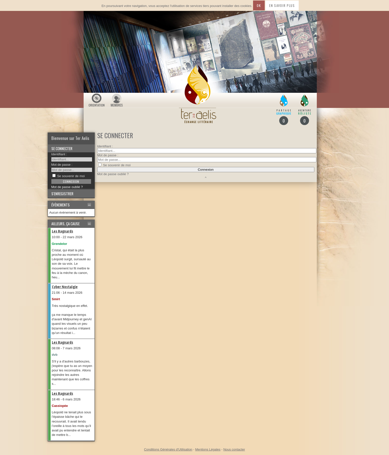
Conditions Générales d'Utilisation (168, 449)
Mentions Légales (208, 449)
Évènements (60, 204)
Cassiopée (60, 406)
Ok (259, 5)
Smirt (56, 299)
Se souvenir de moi (71, 176)
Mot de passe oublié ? (67, 187)
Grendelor (59, 244)
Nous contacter (234, 449)
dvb (55, 355)
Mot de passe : (61, 164)
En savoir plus (282, 5)
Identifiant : (59, 154)
